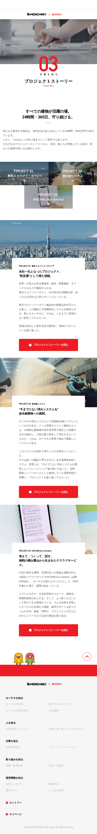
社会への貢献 (56, 765)
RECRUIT (57, 14)
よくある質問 (56, 790)
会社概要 (54, 710)
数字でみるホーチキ (60, 704)
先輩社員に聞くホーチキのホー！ (67, 728)
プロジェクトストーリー (62, 747)
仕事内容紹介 (13, 747)
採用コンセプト (14, 784)
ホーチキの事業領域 (17, 710)
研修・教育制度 (14, 765)
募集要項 (54, 784)
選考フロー (12, 790)
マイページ (15, 814)
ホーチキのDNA (14, 704)
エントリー (15, 802)
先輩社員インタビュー (18, 728)
